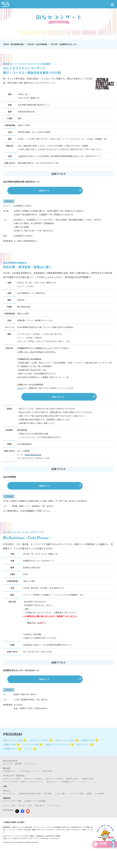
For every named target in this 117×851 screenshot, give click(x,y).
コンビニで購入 (60, 793)
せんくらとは (7, 763)
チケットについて (9, 793)
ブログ (29, 805)
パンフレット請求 (9, 805)
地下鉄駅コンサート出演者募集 (35, 801)
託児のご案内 (47, 771)
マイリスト (28, 748)
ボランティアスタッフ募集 (12, 801)
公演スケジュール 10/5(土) (39, 740)
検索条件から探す (88, 740)
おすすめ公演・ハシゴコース (30, 771)
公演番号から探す (9, 744)
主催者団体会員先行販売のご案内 (29, 793)
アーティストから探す (31, 744)
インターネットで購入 (76, 793)
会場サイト (44, 190)
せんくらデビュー (30, 763)
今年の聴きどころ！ (10, 771)
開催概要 (18, 763)
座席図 (89, 793)
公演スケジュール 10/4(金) (13, 740)
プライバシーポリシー (54, 805)
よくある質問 (99, 793)
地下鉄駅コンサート (10, 748)
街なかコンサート (83, 744)
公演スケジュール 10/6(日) (65, 740)
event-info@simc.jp (33, 454)
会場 (5, 786)
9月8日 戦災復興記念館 (13, 44)
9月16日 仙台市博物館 (37, 44)
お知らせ (21, 805)
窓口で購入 (48, 793)
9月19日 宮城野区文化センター (64, 44)
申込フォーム (58, 396)
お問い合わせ (39, 805)
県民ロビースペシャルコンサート (58, 744)
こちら (20, 388)
